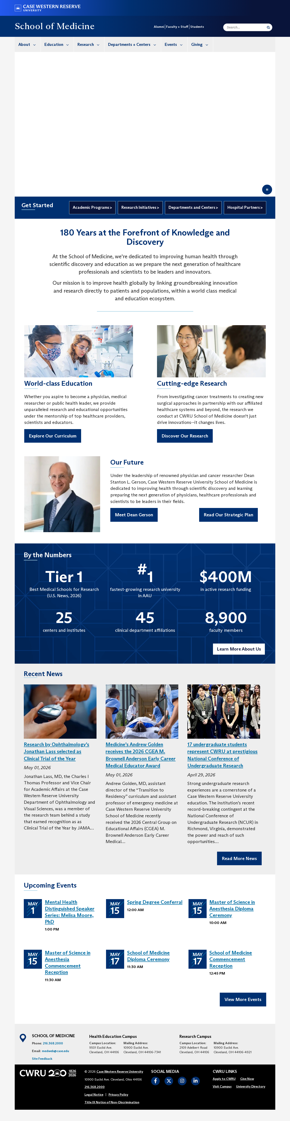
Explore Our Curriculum (53, 436)
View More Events (243, 1002)
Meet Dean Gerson (134, 514)
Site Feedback (42, 1062)
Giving (202, 44)
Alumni (159, 27)
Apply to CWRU (224, 1082)
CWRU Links (225, 1075)
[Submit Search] (268, 27)
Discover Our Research (185, 436)
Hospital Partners (243, 207)
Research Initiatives (138, 207)
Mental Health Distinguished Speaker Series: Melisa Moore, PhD (69, 912)
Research (90, 44)
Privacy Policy (118, 1098)
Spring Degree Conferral (154, 902)
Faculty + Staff (177, 27)
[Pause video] (267, 189)
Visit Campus (222, 1090)
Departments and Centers (192, 207)
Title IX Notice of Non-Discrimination (112, 1105)
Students (197, 27)
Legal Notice (94, 1098)
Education (59, 44)
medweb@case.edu (55, 1054)
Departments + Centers (134, 44)
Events (176, 44)
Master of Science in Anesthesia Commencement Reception (67, 962)
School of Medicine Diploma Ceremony (148, 956)
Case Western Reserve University (120, 1075)
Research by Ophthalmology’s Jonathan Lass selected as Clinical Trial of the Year (56, 751)
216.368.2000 (53, 1046)
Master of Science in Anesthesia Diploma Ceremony (232, 908)
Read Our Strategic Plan (228, 514)
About (29, 44)
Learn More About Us (239, 649)
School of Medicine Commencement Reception (230, 959)
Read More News (239, 858)
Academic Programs (91, 207)
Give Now (247, 1082)
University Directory (250, 1090)
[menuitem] (28, 44)
